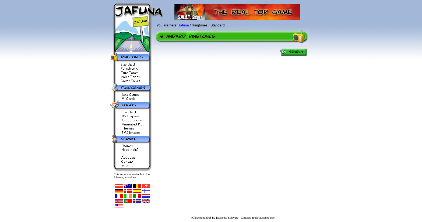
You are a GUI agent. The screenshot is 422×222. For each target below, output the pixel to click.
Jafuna (183, 25)
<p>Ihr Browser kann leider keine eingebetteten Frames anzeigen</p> (232, 130)
